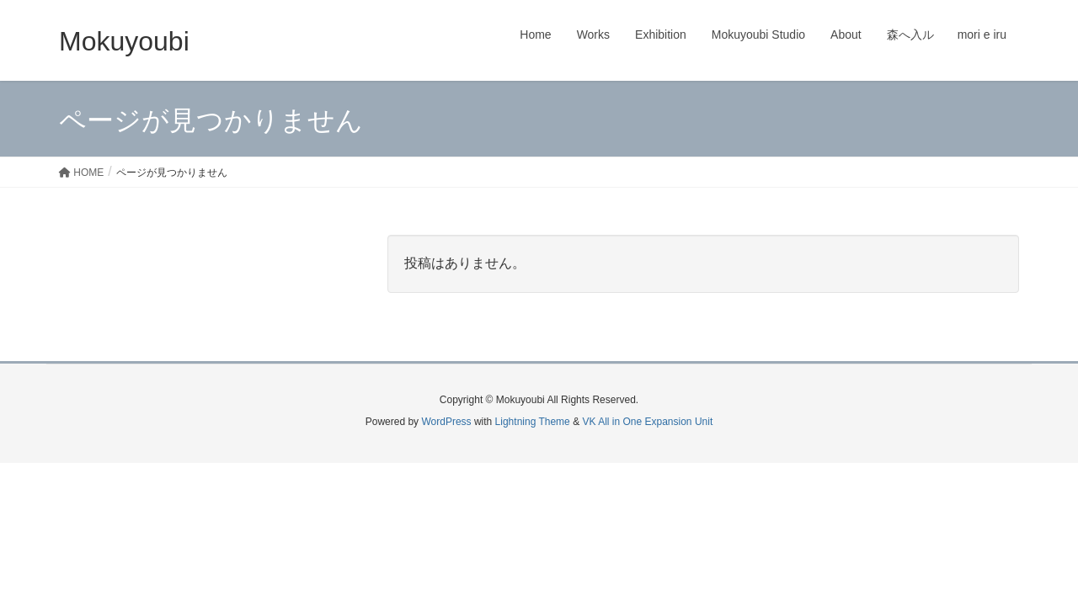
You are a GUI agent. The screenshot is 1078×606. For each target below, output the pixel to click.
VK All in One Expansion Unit (647, 422)
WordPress (446, 422)
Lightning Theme (532, 422)
